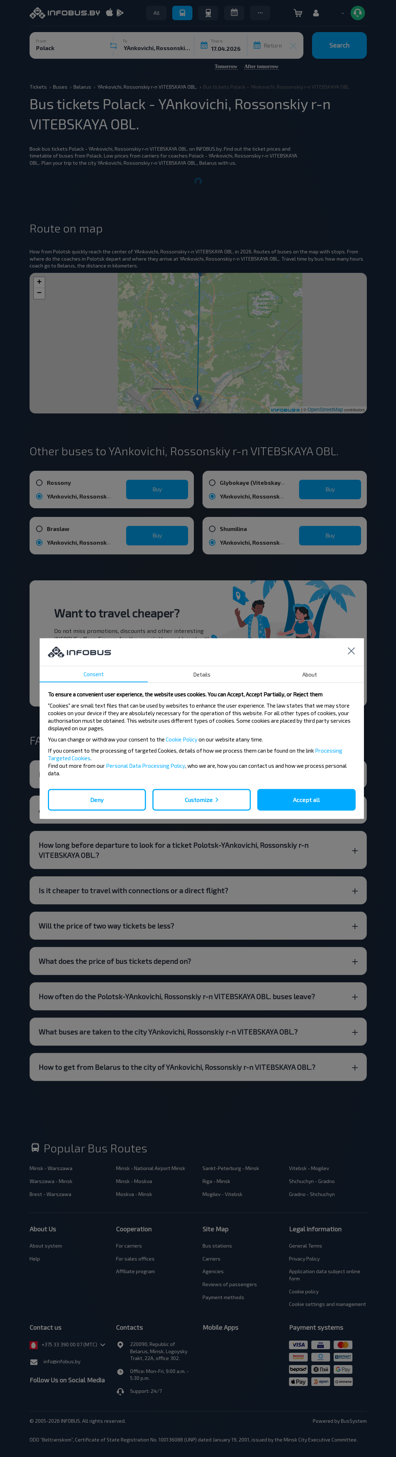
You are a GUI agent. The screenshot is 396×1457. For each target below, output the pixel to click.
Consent (94, 673)
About (309, 674)
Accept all (306, 799)
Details (201, 674)
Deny (96, 799)
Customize (199, 799)
